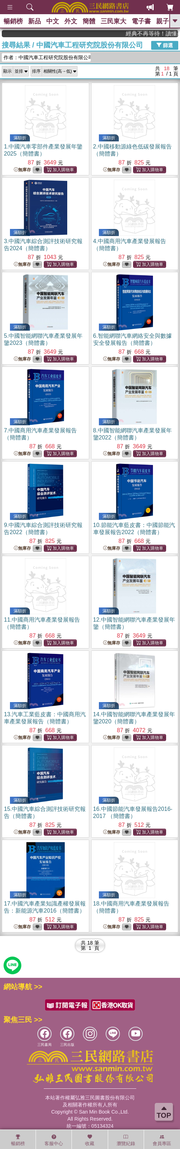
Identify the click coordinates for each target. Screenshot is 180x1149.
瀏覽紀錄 (126, 1140)
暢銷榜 (13, 21)
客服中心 (53, 1140)
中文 (52, 21)
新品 (34, 21)
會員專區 (162, 1140)
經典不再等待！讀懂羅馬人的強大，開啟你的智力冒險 (158, 33)
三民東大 (113, 21)
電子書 (141, 21)
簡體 (89, 21)
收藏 (89, 1140)
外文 (70, 21)
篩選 (165, 45)
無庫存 (22, 170)
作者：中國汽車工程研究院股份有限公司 (47, 57)
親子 (162, 21)
